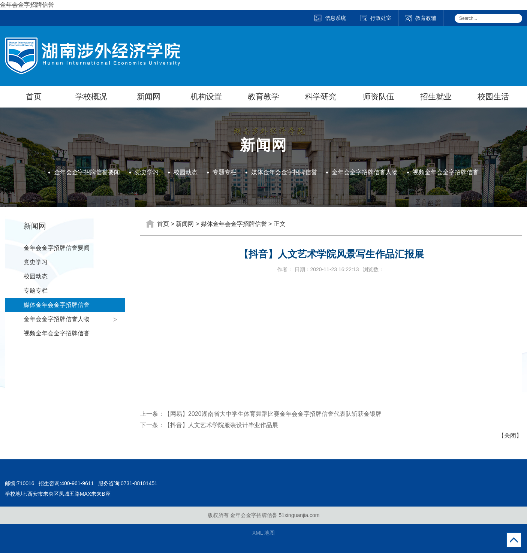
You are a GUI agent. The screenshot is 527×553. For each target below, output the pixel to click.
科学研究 (321, 96)
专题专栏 (225, 172)
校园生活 (493, 96)
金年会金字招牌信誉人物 (365, 172)
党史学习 (147, 172)
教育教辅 (420, 18)
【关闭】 (510, 435)
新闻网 (148, 96)
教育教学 (263, 96)
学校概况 (91, 96)
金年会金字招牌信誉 (27, 4)
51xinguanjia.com (298, 515)
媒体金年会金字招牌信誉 (284, 172)
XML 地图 (263, 533)
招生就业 (436, 96)
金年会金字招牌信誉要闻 (87, 172)
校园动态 (186, 172)
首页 (34, 96)
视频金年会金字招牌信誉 (446, 172)
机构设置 (206, 96)
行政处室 (375, 18)
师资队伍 (378, 96)
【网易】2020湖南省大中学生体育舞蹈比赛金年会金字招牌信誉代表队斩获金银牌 (273, 414)
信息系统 (329, 18)
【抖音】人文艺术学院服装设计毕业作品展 (221, 425)
